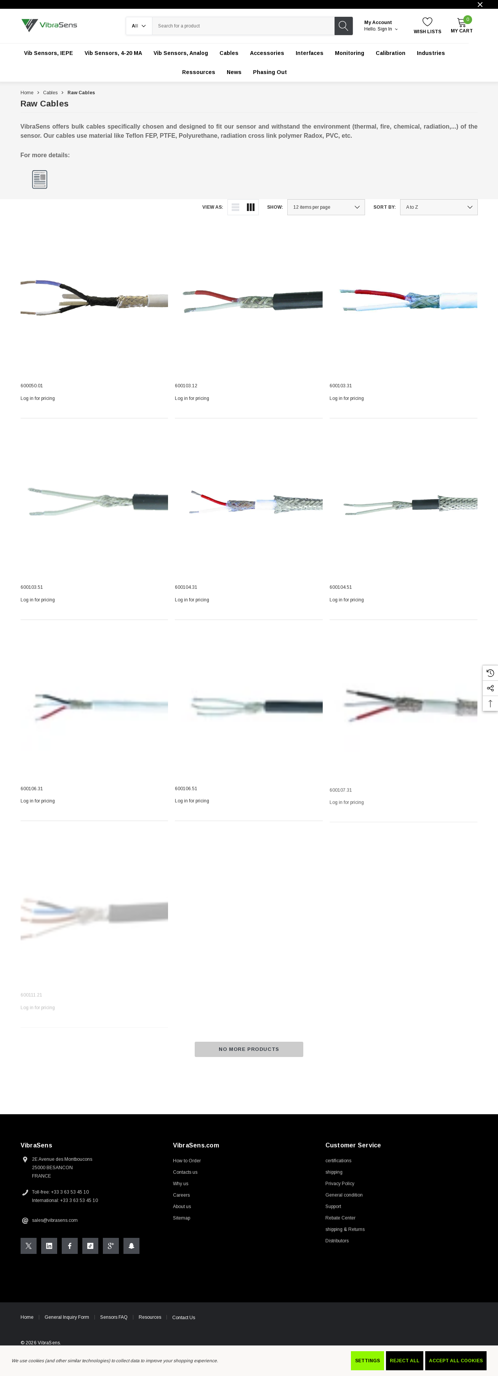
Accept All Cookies (456, 1360)
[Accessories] (267, 53)
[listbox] (439, 207)
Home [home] (27, 1327)
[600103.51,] (94, 507)
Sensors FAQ (114, 1327)
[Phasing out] (270, 72)
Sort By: (384, 207)
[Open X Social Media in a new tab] (29, 1256)
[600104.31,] (249, 511)
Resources (150, 1327)
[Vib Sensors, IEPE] (48, 53)
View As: (212, 207)
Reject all (405, 1360)
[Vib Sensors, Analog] (181, 53)
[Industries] (431, 53)
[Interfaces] (309, 53)
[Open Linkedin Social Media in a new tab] (49, 1256)
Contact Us (183, 1327)
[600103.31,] (403, 303)
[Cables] (229, 53)
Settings (367, 1360)
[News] (234, 72)
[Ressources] (198, 72)
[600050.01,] (94, 303)
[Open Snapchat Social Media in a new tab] (131, 1256)
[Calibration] (390, 53)
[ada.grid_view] (250, 207)
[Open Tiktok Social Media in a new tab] (90, 1256)
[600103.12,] (249, 303)
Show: (275, 207)
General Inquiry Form (67, 1327)
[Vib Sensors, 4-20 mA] (113, 53)
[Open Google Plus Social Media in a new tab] (111, 1256)
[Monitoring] (349, 53)
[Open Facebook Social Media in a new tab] (70, 1256)
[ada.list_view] (235, 207)
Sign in (388, 29)
